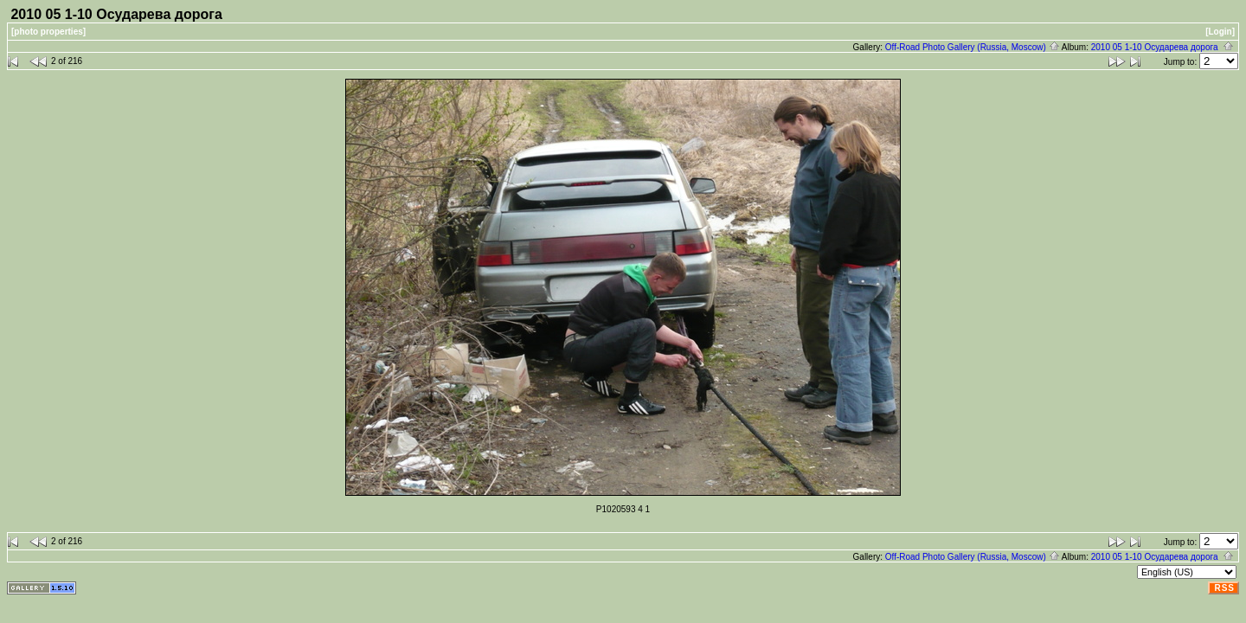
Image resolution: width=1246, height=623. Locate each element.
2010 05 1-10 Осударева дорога (1162, 47)
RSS (1224, 588)
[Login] (1220, 31)
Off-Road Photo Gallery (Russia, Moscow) (972, 47)
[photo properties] (48, 31)
